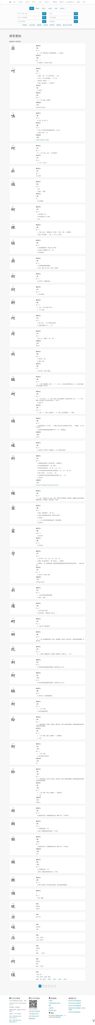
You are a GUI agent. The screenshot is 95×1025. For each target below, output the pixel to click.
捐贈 (61, 2)
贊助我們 (32, 1018)
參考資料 (58, 1017)
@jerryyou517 (35, 1013)
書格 (50, 1005)
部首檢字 (25, 25)
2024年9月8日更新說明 (74, 1012)
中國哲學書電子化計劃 (54, 1003)
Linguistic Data (52, 1010)
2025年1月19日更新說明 (74, 1005)
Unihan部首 (32, 25)
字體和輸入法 (70, 2)
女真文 (34, 2)
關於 (55, 2)
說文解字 (45, 25)
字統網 (50, 1000)
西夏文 (21, 2)
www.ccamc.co (13, 1017)
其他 (84, 2)
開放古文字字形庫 (67, 25)
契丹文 (27, 2)
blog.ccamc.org (16, 1020)
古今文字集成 (13, 1000)
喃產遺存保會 (59, 1015)
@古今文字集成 (36, 1011)
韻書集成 (58, 25)
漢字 (14, 2)
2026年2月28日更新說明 (74, 1000)
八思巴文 (47, 2)
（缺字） (43, 953)
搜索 (44, 13)
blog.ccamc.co (13, 1021)
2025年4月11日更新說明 (74, 1003)
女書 (40, 2)
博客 (78, 2)
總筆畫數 (39, 25)
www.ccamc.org (17, 1016)
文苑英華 (51, 1008)
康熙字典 (52, 25)
